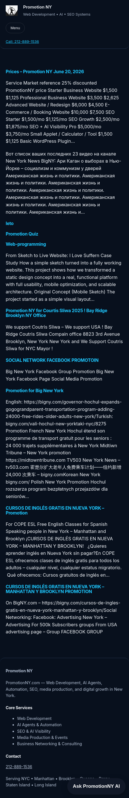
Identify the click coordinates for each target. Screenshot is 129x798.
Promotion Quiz (22, 234)
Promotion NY (37, 7)
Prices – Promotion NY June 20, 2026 (45, 71)
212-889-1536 (19, 766)
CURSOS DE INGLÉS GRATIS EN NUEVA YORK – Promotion (55, 510)
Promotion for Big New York (35, 390)
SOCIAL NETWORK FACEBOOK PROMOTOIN (52, 360)
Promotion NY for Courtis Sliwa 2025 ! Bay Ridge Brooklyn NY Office (56, 313)
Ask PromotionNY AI (96, 786)
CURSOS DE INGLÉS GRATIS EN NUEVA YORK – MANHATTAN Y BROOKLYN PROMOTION (55, 589)
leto (10, 223)
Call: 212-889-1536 (22, 41)
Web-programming (26, 244)
